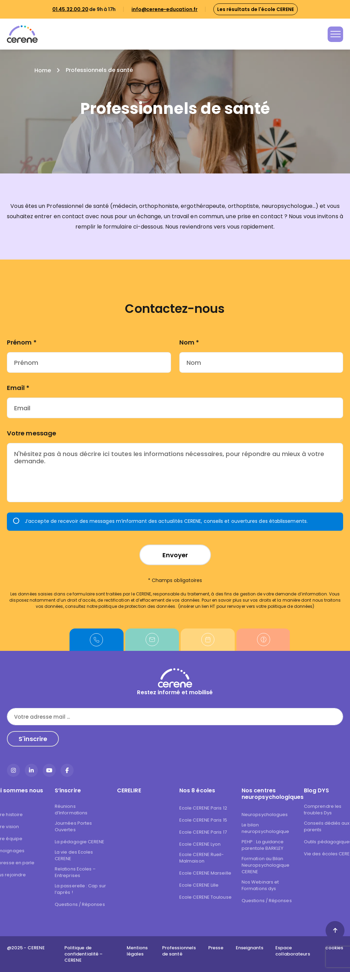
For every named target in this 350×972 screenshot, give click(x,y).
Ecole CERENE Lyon (200, 844)
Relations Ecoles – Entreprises (75, 872)
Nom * (189, 342)
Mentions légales (137, 951)
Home (42, 70)
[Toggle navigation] (335, 34)
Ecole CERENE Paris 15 (203, 820)
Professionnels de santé (179, 951)
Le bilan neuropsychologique (265, 828)
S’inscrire (68, 790)
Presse (215, 948)
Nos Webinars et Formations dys (260, 885)
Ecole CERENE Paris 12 (203, 808)
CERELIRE (129, 790)
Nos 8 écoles (197, 790)
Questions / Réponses (80, 904)
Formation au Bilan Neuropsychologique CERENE (265, 865)
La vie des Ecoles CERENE (74, 855)
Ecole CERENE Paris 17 (203, 832)
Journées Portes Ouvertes (73, 826)
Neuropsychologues (265, 814)
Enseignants (250, 948)
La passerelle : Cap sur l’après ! (80, 889)
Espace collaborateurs (292, 951)
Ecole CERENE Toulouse (205, 897)
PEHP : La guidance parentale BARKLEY (263, 845)
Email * (18, 387)
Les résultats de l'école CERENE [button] (255, 9)
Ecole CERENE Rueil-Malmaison (201, 857)
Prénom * (21, 342)
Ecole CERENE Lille (199, 885)
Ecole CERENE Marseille (205, 873)
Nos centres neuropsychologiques (268, 793)
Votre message (31, 433)
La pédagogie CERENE (80, 841)
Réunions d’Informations (71, 809)
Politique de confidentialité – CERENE (83, 954)
